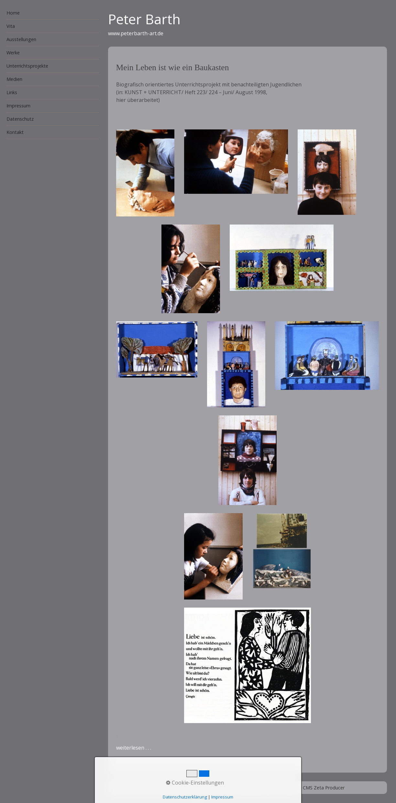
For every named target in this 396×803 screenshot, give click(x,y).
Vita (10, 26)
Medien (14, 79)
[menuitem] (49, 13)
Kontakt (15, 132)
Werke (13, 53)
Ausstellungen (21, 39)
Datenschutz (20, 119)
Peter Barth (144, 19)
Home (13, 13)
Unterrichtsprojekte (27, 66)
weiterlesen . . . (133, 747)
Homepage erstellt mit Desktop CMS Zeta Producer (289, 788)
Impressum (18, 106)
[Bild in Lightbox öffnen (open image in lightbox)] (145, 172)
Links (11, 92)
